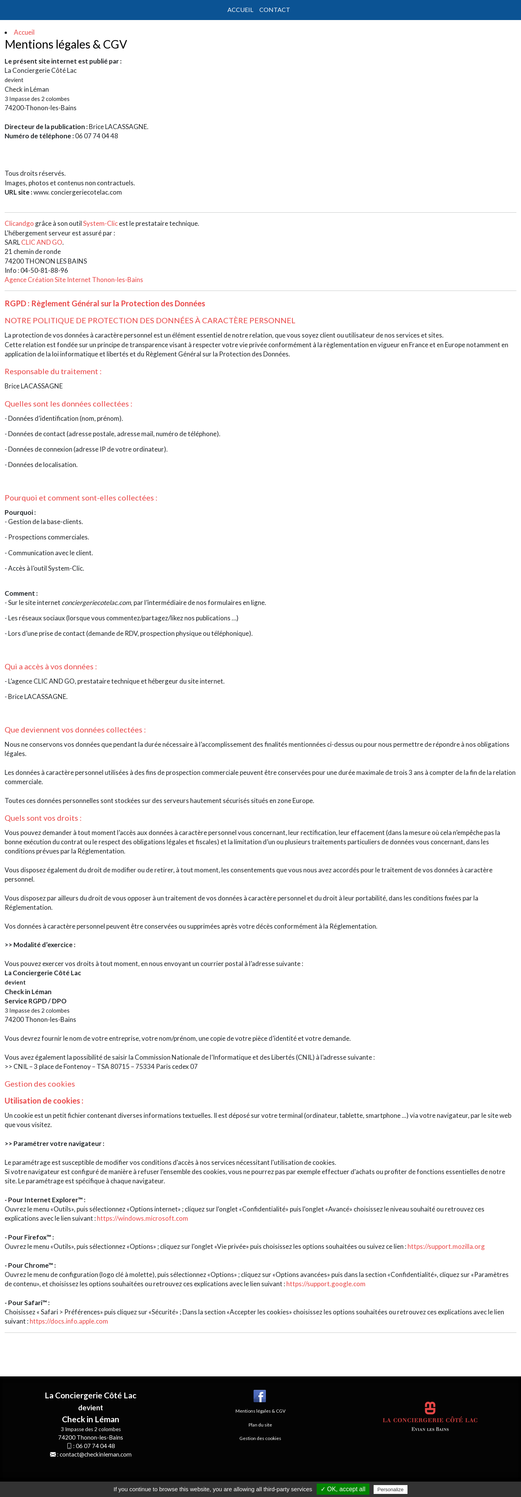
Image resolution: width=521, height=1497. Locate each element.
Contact (274, 9)
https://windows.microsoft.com (142, 1218)
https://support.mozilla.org (446, 1246)
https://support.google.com (326, 1284)
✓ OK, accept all (343, 1489)
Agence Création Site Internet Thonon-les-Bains (74, 280)
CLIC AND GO (41, 242)
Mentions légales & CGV (260, 1411)
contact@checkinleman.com (96, 1454)
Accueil (240, 9)
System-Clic (100, 223)
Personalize (390, 1489)
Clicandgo (19, 223)
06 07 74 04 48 (95, 1445)
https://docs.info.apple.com (69, 1321)
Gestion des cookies (40, 1083)
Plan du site (260, 1425)
